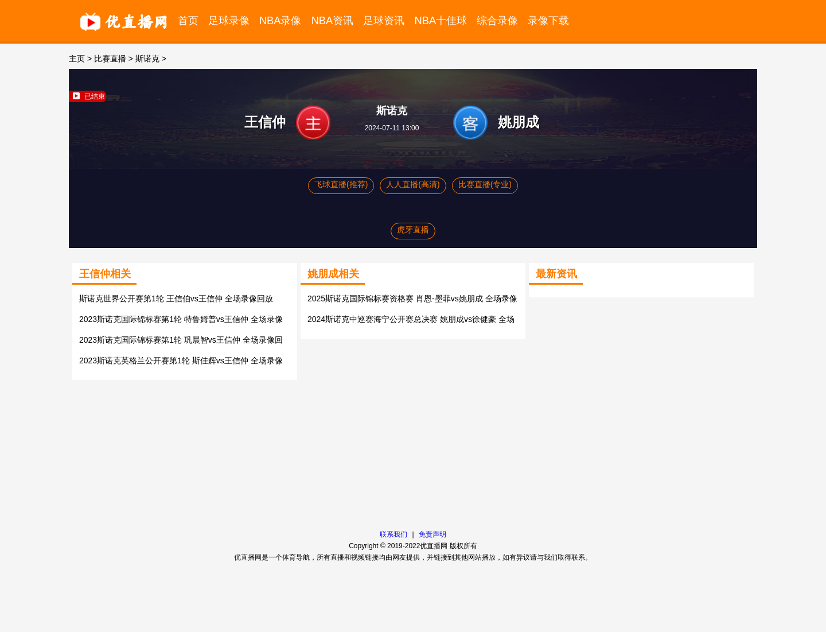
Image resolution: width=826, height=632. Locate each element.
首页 (188, 20)
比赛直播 (110, 58)
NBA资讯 (332, 20)
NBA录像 (280, 20)
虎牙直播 (413, 229)
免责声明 (432, 534)
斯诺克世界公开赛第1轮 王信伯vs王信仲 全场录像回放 (176, 298)
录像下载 (548, 20)
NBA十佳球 (441, 20)
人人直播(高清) (412, 184)
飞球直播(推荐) (341, 184)
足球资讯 (383, 20)
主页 (77, 58)
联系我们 (393, 534)
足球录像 (229, 20)
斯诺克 (147, 58)
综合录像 (497, 20)
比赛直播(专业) (485, 184)
